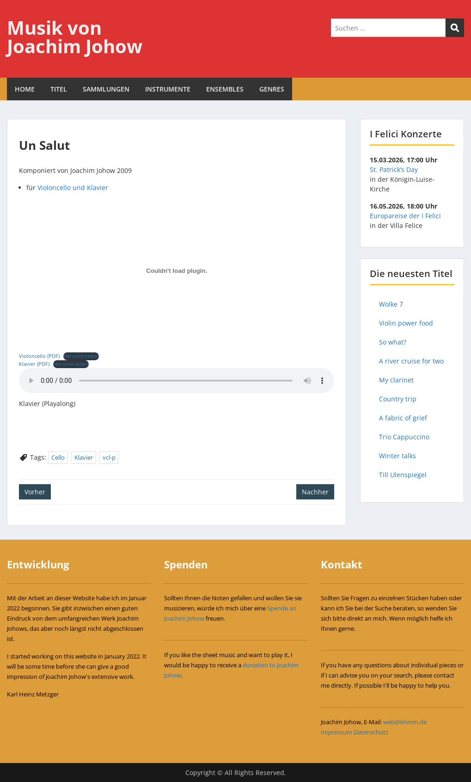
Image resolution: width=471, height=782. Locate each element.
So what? (392, 342)
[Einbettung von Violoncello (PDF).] (176, 271)
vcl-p (109, 457)
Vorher (34, 491)
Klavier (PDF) (34, 363)
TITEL (58, 89)
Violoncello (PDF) (39, 355)
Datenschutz (371, 732)
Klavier (83, 457)
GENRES (271, 89)
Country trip (397, 398)
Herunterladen (81, 355)
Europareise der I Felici (405, 215)
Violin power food (406, 323)
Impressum (336, 732)
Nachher (315, 491)
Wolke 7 (391, 304)
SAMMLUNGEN (106, 89)
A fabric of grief (403, 417)
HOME (25, 89)
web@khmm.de (405, 722)
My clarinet (396, 380)
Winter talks (397, 455)
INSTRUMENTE (167, 89)
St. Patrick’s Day (394, 169)
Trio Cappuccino (404, 436)
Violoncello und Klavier (72, 187)
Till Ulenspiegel (403, 474)
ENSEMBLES (225, 89)
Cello (58, 457)
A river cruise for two (411, 361)
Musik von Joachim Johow (74, 37)
